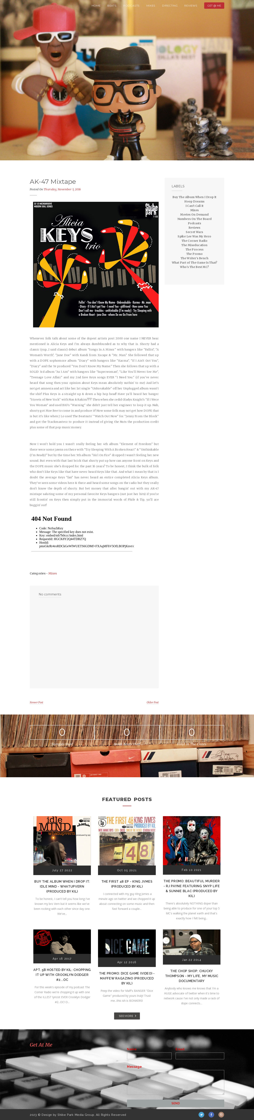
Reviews (190, 5)
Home (96, 5)
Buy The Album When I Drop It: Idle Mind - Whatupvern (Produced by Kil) (62, 886)
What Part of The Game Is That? (194, 262)
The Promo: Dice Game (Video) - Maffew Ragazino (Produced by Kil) (127, 978)
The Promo (194, 254)
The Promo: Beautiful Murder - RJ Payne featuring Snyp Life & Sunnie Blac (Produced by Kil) (192, 888)
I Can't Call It (195, 206)
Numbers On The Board (194, 219)
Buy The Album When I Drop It (194, 197)
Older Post (153, 702)
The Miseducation (194, 245)
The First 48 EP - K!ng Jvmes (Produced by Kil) (127, 884)
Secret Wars (194, 232)
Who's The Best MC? (194, 267)
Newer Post (36, 702)
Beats (112, 5)
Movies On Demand (194, 214)
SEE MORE (126, 1015)
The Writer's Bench (194, 258)
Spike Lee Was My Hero (194, 236)
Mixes (150, 5)
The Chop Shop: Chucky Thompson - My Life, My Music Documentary (191, 976)
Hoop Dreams (194, 201)
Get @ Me (214, 5)
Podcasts (131, 5)
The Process (194, 249)
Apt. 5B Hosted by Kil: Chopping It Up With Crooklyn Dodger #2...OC (62, 975)
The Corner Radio (194, 241)
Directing (170, 5)
